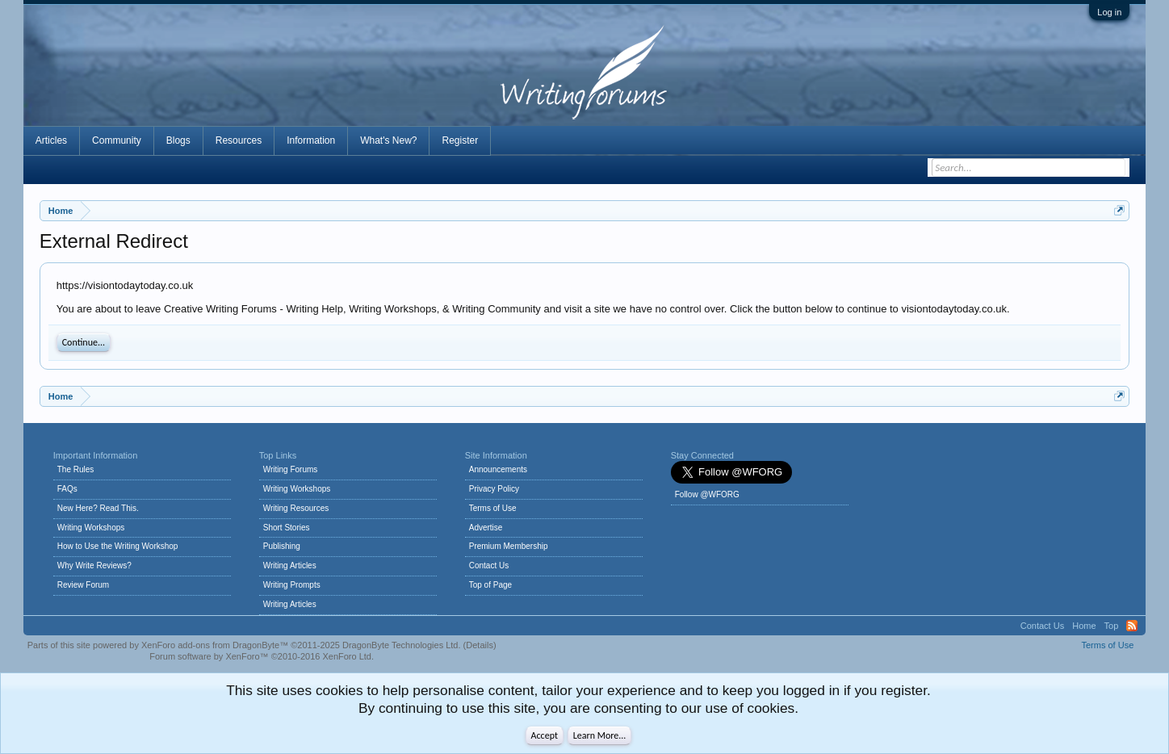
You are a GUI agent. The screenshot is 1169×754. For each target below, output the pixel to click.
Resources (239, 140)
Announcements (498, 469)
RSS (1132, 625)
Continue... (83, 342)
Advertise (486, 527)
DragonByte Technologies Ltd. (401, 645)
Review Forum (83, 584)
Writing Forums (290, 469)
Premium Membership (508, 546)
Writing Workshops (91, 527)
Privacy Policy (494, 488)
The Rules (75, 469)
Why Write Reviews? (94, 565)
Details (479, 645)
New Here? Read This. (98, 508)
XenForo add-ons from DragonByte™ (214, 645)
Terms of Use (493, 508)
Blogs (178, 140)
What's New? (388, 140)
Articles (51, 140)
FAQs (67, 488)
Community (116, 140)
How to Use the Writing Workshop (117, 546)
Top (1111, 625)
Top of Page (490, 584)
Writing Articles (289, 565)
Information (311, 140)
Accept (544, 735)
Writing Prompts (292, 584)
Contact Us (489, 565)
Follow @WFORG (707, 494)
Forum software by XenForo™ (261, 656)
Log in (1109, 12)
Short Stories (286, 527)
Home (1084, 625)
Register (460, 140)
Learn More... (599, 735)
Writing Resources (296, 508)
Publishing (281, 546)
